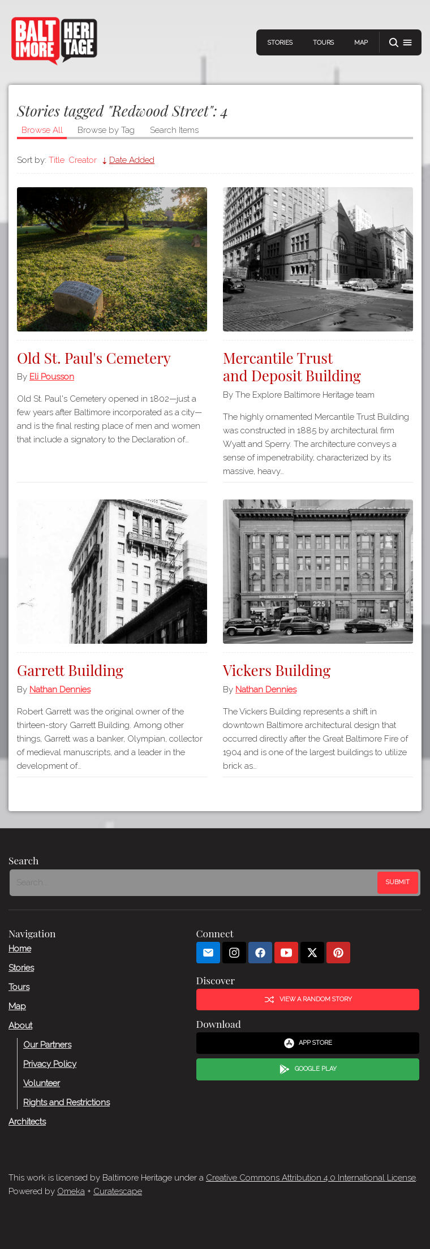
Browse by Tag (106, 130)
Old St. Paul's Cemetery (94, 358)
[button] (400, 43)
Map (361, 42)
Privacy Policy (49, 1064)
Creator (82, 160)
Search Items (174, 130)
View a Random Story (308, 999)
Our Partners (47, 1045)
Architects (27, 1122)
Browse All (42, 130)
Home (19, 949)
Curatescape (117, 1191)
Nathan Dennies (60, 689)
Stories (280, 42)
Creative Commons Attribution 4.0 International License (311, 1178)
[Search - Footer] (194, 883)
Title (56, 160)
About (20, 1025)
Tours (323, 42)
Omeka (71, 1191)
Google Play (308, 1069)
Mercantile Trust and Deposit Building (292, 366)
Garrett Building (70, 670)
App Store (308, 1043)
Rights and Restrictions (66, 1102)
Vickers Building (276, 670)
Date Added (131, 160)
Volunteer (41, 1083)
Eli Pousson (51, 377)
